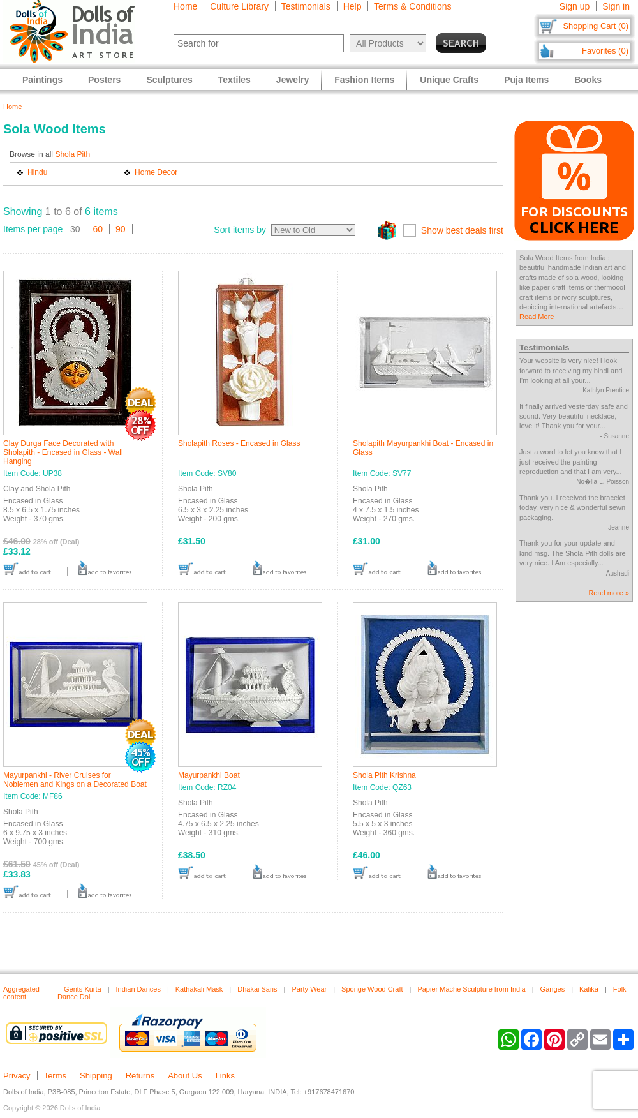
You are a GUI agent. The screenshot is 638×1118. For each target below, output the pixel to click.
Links (225, 1075)
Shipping (96, 1075)
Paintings (42, 80)
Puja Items (526, 80)
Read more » (608, 593)
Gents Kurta (82, 989)
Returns (140, 1075)
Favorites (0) (605, 51)
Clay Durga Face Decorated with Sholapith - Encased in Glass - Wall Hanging (63, 452)
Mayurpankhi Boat (209, 775)
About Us (185, 1075)
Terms (55, 1075)
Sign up (575, 6)
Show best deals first (462, 230)
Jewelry (292, 80)
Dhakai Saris (257, 989)
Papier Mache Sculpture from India (471, 989)
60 (98, 229)
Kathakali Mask (199, 989)
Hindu (37, 172)
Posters (104, 80)
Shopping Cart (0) (595, 26)
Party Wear (309, 989)
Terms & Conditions (412, 6)
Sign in (616, 6)
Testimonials (305, 6)
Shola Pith (72, 154)
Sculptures (169, 80)
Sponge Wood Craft (372, 989)
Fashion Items (364, 80)
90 (120, 229)
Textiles (234, 80)
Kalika (588, 989)
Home (185, 6)
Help (352, 6)
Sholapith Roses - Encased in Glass (239, 443)
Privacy (17, 1075)
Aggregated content (21, 993)
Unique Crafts (449, 80)
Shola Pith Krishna (384, 775)
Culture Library (239, 6)
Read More (536, 316)
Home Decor (156, 172)
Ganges (552, 989)
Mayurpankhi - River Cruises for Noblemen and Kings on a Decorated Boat (75, 780)
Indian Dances (138, 989)
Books (588, 80)
